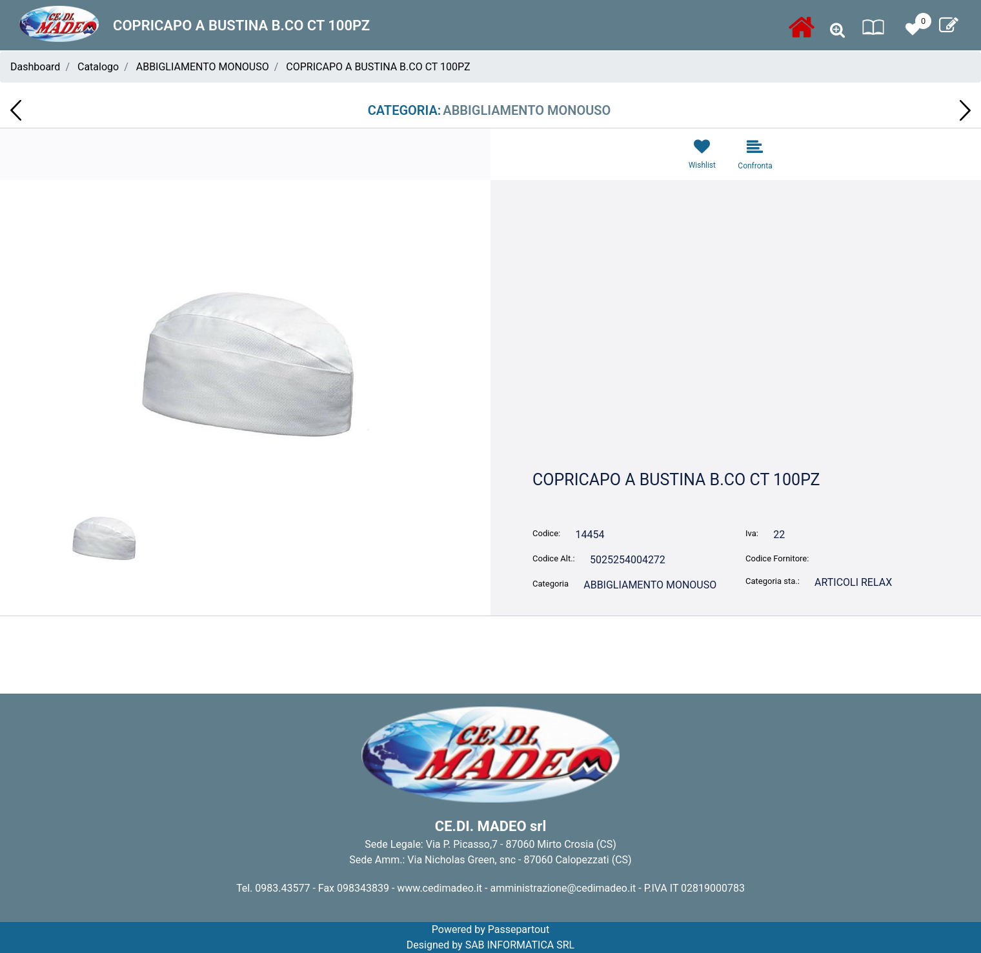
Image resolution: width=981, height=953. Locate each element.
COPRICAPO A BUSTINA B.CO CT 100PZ (378, 67)
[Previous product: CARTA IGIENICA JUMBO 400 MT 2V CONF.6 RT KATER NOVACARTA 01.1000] (16, 110)
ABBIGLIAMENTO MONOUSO (202, 67)
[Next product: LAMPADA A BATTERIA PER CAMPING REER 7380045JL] (965, 110)
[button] (245, 363)
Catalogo (98, 67)
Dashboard (35, 67)
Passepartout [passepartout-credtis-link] (518, 929)
